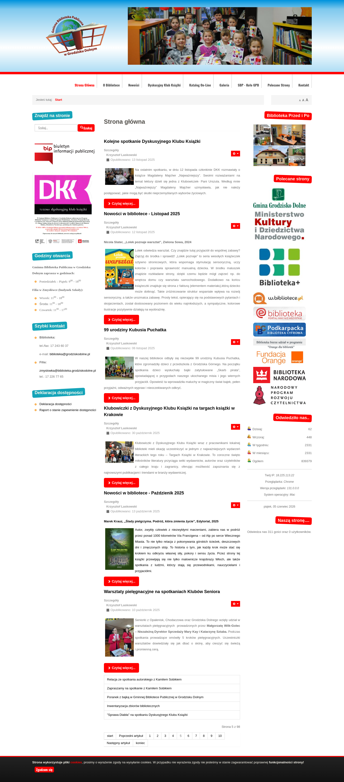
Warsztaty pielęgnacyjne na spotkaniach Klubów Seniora (162, 591)
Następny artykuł (118, 743)
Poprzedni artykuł (131, 736)
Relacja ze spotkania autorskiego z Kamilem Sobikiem (144, 679)
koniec (140, 743)
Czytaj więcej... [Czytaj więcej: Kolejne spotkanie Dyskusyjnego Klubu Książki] (121, 203)
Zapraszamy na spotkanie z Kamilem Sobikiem (139, 688)
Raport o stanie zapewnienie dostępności (67, 410)
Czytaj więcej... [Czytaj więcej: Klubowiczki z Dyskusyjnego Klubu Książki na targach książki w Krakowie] (121, 483)
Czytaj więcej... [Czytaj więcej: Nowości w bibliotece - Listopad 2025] (121, 319)
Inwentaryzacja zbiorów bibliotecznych (133, 706)
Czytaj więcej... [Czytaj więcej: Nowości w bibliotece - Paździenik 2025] (121, 581)
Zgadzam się (44, 769)
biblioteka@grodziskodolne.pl (70, 354)
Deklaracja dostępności (55, 404)
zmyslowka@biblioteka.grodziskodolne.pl (67, 370)
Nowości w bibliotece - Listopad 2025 (142, 213)
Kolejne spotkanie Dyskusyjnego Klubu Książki (152, 141)
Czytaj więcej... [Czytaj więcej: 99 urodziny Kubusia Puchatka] (121, 398)
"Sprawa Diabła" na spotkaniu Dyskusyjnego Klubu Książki (147, 715)
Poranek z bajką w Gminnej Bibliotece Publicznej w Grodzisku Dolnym (155, 697)
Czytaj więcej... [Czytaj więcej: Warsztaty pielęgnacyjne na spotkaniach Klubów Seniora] (121, 668)
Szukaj (86, 127)
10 (220, 736)
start (110, 736)
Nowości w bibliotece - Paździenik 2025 (144, 493)
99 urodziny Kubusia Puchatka (135, 329)
